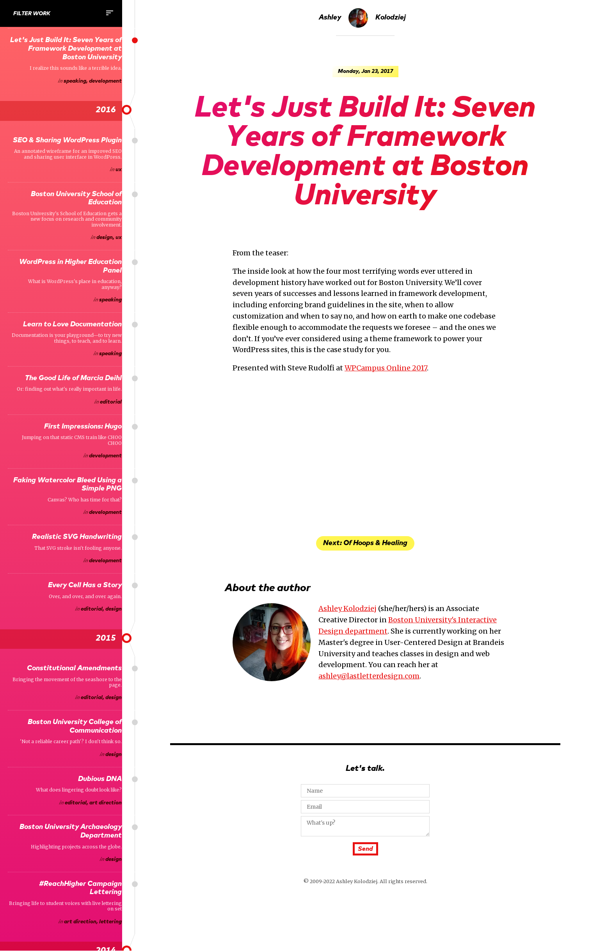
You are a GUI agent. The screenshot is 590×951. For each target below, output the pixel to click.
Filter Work (63, 13)
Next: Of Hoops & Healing (365, 543)
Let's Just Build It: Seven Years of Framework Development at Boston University (365, 152)
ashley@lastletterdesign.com (368, 675)
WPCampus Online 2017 (386, 367)
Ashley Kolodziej (362, 18)
